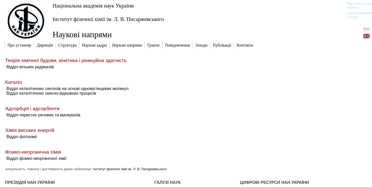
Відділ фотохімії (21, 136)
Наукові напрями (82, 34)
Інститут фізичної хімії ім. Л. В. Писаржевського (108, 19)
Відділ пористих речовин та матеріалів (43, 115)
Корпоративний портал (356, 15)
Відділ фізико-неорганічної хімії (36, 158)
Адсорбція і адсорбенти (32, 108)
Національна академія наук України (93, 6)
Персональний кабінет (356, 5)
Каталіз (13, 82)
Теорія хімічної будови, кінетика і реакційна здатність (66, 60)
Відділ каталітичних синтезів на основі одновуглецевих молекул (67, 88)
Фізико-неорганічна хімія (33, 152)
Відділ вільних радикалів (30, 67)
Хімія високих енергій (29, 130)
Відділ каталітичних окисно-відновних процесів (51, 93)
